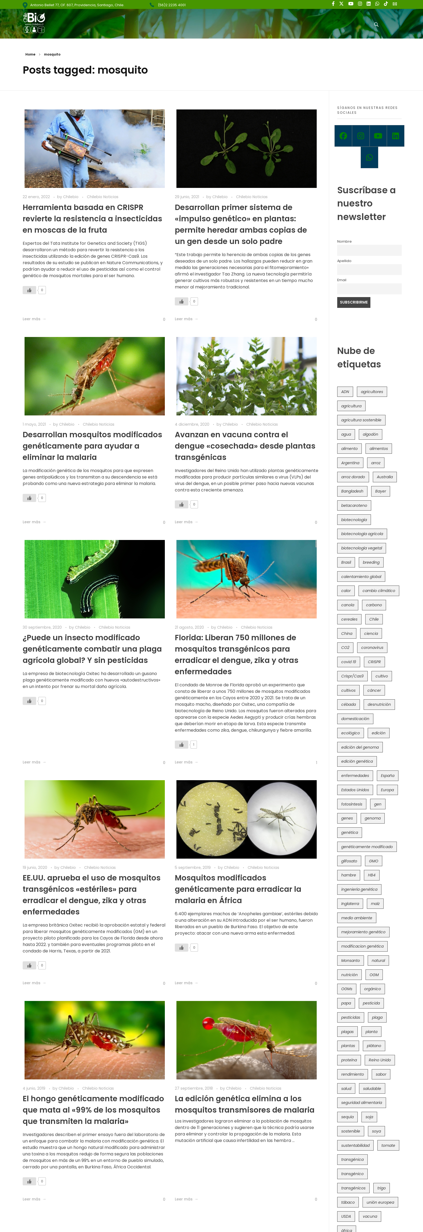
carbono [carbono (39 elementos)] (374, 605)
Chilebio (71, 196)
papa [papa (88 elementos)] (346, 1003)
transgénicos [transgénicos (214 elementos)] (353, 1188)
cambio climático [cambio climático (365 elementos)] (379, 590)
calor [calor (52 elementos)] (346, 590)
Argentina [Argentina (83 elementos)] (350, 463)
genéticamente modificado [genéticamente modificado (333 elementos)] (367, 846)
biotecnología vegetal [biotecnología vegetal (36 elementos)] (361, 548)
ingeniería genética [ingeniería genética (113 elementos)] (359, 889)
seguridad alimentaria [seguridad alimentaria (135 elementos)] (361, 1102)
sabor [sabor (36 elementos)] (381, 1074)
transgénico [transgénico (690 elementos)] (352, 1173)
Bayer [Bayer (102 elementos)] (380, 491)
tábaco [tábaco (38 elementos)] (348, 1202)
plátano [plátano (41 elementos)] (374, 1045)
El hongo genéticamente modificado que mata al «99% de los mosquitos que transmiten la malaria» (93, 1110)
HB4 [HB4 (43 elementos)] (372, 875)
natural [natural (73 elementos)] (378, 960)
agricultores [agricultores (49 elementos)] (372, 391)
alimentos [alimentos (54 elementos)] (379, 448)
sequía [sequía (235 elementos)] (347, 1117)
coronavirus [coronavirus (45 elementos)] (372, 647)
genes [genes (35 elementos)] (347, 818)
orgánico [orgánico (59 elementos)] (372, 989)
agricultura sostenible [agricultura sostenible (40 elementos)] (361, 420)
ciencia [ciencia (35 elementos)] (371, 633)
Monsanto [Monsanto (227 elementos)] (350, 960)
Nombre (344, 241)
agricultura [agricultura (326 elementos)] (351, 406)
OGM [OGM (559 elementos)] (374, 975)
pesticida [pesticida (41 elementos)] (371, 1003)
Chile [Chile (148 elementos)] (374, 619)
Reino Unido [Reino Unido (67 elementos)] (380, 1060)
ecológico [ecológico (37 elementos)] (350, 733)
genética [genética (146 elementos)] (349, 832)
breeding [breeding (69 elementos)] (371, 562)
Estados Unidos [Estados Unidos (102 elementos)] (355, 790)
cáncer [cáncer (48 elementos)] (374, 690)
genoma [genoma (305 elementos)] (373, 818)
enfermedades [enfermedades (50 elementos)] (355, 775)
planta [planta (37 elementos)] (371, 1031)
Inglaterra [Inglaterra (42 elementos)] (350, 903)
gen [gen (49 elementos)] (377, 804)
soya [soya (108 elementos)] (376, 1131)
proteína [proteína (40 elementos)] (349, 1060)
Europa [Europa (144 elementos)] (387, 790)
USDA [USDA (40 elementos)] (346, 1216)
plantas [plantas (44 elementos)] (348, 1045)
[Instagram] (361, 136)
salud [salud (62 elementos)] (346, 1088)
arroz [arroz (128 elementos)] (375, 463)
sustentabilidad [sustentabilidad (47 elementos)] (355, 1145)
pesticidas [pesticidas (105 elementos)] (350, 1017)
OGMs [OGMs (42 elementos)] (346, 989)
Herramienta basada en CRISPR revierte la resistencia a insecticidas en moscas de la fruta (92, 218)
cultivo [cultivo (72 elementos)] (382, 676)
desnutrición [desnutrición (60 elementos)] (379, 704)
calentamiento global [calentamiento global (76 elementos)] (361, 576)
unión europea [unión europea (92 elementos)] (380, 1202)
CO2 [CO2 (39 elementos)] (345, 647)
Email (341, 280)
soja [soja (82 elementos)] (369, 1117)
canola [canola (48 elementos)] (347, 605)
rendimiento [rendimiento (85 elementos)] (352, 1074)
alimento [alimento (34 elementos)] (349, 448)
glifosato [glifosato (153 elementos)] (349, 861)
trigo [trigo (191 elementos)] (381, 1188)
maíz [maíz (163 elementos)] (375, 903)
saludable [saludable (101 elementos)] (372, 1088)
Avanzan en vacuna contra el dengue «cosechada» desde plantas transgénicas (245, 446)
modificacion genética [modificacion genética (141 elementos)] (362, 946)
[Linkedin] (395, 136)
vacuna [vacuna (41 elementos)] (370, 1216)
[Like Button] (29, 290)
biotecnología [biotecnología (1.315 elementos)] (354, 519)
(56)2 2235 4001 (172, 5)
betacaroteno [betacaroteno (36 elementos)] (354, 505)
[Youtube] (378, 136)
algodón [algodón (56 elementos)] (370, 434)
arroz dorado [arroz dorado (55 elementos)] (353, 477)
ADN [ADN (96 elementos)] (345, 391)
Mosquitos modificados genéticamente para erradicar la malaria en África (238, 889)
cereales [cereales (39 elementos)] (349, 619)
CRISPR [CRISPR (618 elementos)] (374, 662)
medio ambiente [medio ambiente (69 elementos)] (356, 918)
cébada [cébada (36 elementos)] (348, 704)
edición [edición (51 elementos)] (379, 733)
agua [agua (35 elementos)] (346, 434)
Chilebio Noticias (102, 196)
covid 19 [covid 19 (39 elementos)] (348, 662)
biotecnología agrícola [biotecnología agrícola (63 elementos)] (362, 533)
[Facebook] (343, 136)
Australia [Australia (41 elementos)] (385, 477)
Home (30, 54)
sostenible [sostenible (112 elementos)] (350, 1131)
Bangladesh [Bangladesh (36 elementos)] (352, 491)
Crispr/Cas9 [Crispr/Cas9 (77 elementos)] (352, 676)
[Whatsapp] (369, 157)
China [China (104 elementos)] (346, 633)
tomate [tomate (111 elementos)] (388, 1145)
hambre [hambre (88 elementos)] (348, 875)
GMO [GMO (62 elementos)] (373, 861)
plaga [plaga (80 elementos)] (377, 1017)
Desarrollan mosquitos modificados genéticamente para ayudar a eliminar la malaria (92, 446)
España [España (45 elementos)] (387, 775)
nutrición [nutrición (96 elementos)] (349, 975)
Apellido (344, 261)
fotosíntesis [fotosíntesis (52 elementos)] (351, 804)
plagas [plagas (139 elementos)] (347, 1031)
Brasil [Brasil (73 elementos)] (346, 562)
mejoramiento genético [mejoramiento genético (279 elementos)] (363, 932)
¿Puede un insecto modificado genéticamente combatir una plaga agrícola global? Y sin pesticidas (92, 649)
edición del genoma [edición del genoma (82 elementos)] (360, 747)
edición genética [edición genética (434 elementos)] (357, 761)
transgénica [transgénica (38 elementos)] (352, 1159)
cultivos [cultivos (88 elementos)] (348, 690)
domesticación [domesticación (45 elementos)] (355, 718)
